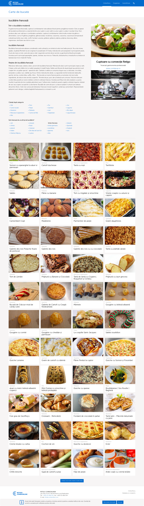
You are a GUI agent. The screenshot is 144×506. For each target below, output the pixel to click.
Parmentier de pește (82, 221)
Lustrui (31, 133)
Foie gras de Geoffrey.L (20, 416)
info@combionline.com (51, 497)
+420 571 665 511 (48, 495)
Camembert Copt (17, 221)
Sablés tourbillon (113, 332)
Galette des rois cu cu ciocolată (88, 249)
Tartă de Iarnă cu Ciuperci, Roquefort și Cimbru (85, 278)
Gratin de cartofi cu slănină (53, 360)
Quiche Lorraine (17, 360)
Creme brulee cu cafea (20, 444)
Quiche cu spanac (82, 388)
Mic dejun (70, 110)
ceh (11, 123)
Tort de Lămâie (16, 277)
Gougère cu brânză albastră (118, 304)
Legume (69, 108)
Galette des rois (48, 249)
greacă (12, 128)
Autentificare (126, 3)
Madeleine (46, 221)
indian (12, 130)
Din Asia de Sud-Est (35, 130)
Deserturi (13, 110)
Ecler (108, 444)
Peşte (31, 108)
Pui (49, 105)
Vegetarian (51, 113)
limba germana (52, 125)
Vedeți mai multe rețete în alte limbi (72, 480)
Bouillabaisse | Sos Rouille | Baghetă (117, 389)
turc (68, 130)
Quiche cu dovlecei (82, 444)
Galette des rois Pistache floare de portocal (23, 250)
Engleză (69, 128)
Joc (68, 105)
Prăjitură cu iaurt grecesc (117, 277)
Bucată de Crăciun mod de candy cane (21, 305)
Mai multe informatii (109, 502)
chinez (12, 125)
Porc (30, 105)
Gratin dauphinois (113, 221)
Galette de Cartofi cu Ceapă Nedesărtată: (54, 305)
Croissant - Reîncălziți (51, 416)
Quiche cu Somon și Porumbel (119, 360)
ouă (49, 110)
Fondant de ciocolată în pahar (87, 416)
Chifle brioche (16, 472)
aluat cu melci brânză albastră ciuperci (23, 389)
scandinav (51, 128)
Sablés (12, 193)
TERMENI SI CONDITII (128, 493)
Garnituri (50, 108)
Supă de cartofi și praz (51, 472)
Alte (11, 115)
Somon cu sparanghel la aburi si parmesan (23, 166)
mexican (32, 128)
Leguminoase (71, 113)
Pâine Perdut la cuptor (83, 360)
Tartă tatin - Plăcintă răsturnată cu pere (119, 417)
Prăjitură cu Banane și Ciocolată (55, 277)
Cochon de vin (48, 444)
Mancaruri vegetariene (17, 113)
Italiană (69, 123)
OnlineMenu (106, 3)
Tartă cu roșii (79, 165)
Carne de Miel (33, 113)
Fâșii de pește (80, 472)
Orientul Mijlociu (15, 133)
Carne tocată (14, 108)
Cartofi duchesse (49, 165)
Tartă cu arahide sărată (115, 249)
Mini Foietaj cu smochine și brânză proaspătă (53, 389)
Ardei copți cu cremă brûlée (118, 472)
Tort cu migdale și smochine (86, 193)
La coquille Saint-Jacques (85, 332)
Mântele (77, 304)
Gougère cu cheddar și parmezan (52, 333)
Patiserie (31, 110)
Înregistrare (116, 3)
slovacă (31, 123)
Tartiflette (110, 165)
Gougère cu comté (18, 332)
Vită (11, 105)
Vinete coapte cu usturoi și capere (117, 194)
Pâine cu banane (49, 193)
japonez (50, 130)
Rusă (30, 125)
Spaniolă (69, 125)
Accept (120, 502)
